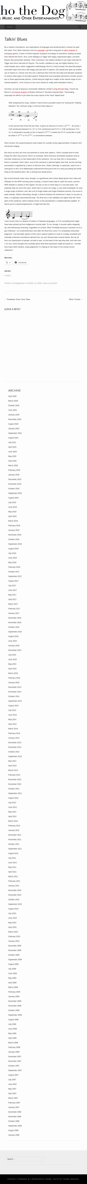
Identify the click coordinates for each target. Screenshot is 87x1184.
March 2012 (13, 821)
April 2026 (12, 396)
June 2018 (12, 558)
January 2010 (13, 941)
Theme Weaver (71, 1179)
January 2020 (13, 475)
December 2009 (14, 946)
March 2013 (13, 770)
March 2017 (13, 604)
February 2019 (14, 525)
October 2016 (13, 627)
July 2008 (12, 1024)
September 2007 (15, 1070)
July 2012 (12, 802)
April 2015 (12, 669)
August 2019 (13, 498)
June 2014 (12, 715)
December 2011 (14, 835)
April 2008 (12, 1038)
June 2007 (12, 1084)
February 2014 (14, 733)
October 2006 (13, 1121)
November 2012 (14, 784)
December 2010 (14, 890)
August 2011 (13, 853)
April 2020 (12, 461)
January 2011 (13, 886)
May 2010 (12, 923)
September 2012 (15, 793)
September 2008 (15, 1015)
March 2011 (13, 876)
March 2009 (13, 987)
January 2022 (13, 428)
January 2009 (13, 996)
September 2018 (15, 544)
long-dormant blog (61, 89)
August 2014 (13, 705)
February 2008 (14, 1047)
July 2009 (12, 969)
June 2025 (12, 410)
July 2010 (12, 913)
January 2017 (13, 613)
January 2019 (13, 530)
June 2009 (12, 973)
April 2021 (12, 447)
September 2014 (15, 701)
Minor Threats (76, 299)
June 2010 (12, 918)
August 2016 (13, 636)
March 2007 (13, 1098)
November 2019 (14, 484)
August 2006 (13, 1130)
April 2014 (12, 724)
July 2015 (12, 655)
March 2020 (13, 465)
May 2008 (12, 1033)
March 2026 (13, 401)
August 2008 (13, 1019)
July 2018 (12, 553)
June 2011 (12, 862)
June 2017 (12, 590)
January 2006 (13, 1135)
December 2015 (14, 650)
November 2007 (14, 1061)
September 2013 (15, 756)
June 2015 (12, 659)
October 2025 (13, 405)
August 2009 (13, 964)
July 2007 (12, 1080)
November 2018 (14, 535)
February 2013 (14, 775)
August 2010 (13, 909)
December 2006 (14, 1112)
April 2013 (12, 766)
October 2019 (13, 488)
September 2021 (15, 433)
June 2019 (12, 507)
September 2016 (15, 632)
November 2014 (14, 692)
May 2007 (12, 1089)
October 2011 (13, 844)
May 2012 (12, 812)
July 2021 (12, 442)
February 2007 (14, 1103)
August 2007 (13, 1075)
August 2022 (13, 424)
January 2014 (13, 738)
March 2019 (13, 521)
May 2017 (12, 595)
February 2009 (14, 992)
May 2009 (12, 978)
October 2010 (13, 899)
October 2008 (13, 1010)
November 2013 (14, 747)
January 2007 (13, 1107)
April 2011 (12, 872)
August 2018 (13, 549)
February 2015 (14, 678)
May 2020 (12, 456)
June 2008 (12, 1029)
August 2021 (13, 438)
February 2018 (14, 567)
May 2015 (12, 664)
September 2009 (15, 959)
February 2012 (14, 826)
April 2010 (12, 927)
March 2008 (13, 1043)
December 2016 (14, 618)
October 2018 (13, 539)
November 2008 (14, 1006)
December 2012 (14, 779)
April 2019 (12, 516)
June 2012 (12, 807)
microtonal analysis (19, 92)
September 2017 (15, 576)
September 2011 (15, 849)
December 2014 (14, 687)
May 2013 (12, 761)
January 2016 (13, 645)
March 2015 (13, 673)
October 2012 (13, 789)
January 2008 (13, 1052)
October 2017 (13, 572)
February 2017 (14, 609)
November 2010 (14, 895)
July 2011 (12, 858)
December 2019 (14, 479)
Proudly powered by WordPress (25, 1179)
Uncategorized (18, 283)
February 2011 (14, 881)
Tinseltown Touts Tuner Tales (17, 299)
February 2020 (14, 470)
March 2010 (13, 932)
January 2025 (13, 415)
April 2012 (12, 816)
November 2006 (14, 1116)
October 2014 (13, 696)
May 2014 (12, 719)
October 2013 (13, 752)
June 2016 (12, 641)
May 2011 (12, 867)
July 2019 (12, 502)
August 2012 (13, 798)
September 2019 (15, 493)
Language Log (42, 50)
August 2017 (13, 581)
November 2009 (14, 950)
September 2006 (15, 1126)
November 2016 (14, 622)
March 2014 (13, 729)
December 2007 (14, 1056)
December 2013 (14, 742)
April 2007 (12, 1093)
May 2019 (12, 512)
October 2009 (13, 955)
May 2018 (12, 562)
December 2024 (14, 419)
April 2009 (12, 983)
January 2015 (13, 682)
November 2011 (14, 839)
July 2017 (12, 585)
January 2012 (13, 830)
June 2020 (12, 452)
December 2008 (14, 1001)
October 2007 (13, 1066)
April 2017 (12, 599)
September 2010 (15, 904)
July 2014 (12, 710)
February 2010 (14, 936)
